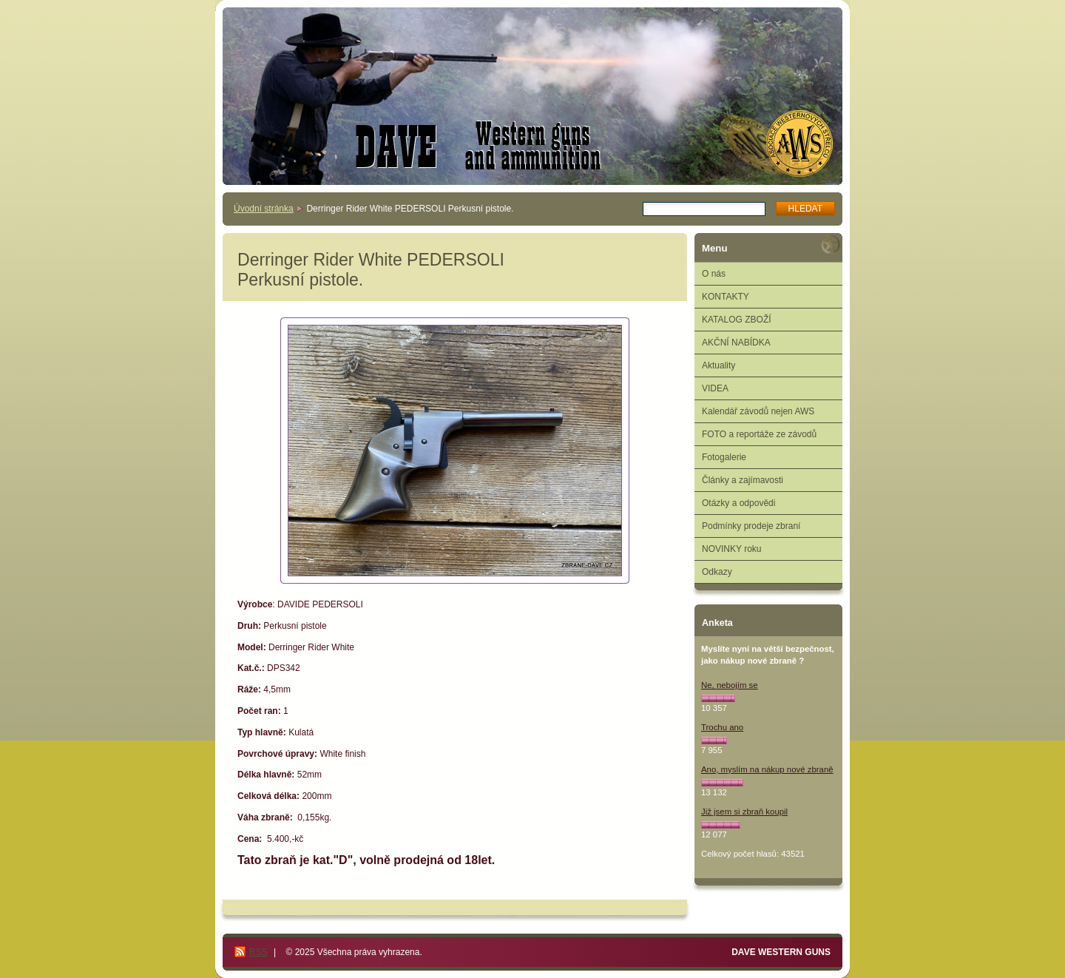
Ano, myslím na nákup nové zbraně (767, 769)
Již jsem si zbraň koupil (744, 811)
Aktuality (718, 365)
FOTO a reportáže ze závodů (759, 434)
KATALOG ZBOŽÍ (736, 319)
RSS (258, 952)
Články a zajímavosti (742, 480)
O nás (714, 274)
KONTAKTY (725, 296)
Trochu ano (722, 727)
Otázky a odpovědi (738, 503)
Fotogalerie (724, 457)
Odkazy (717, 572)
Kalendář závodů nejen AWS (758, 411)
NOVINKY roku (731, 549)
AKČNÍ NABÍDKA (736, 342)
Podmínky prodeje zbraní (751, 526)
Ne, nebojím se (729, 685)
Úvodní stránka (264, 208)
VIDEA (715, 388)
